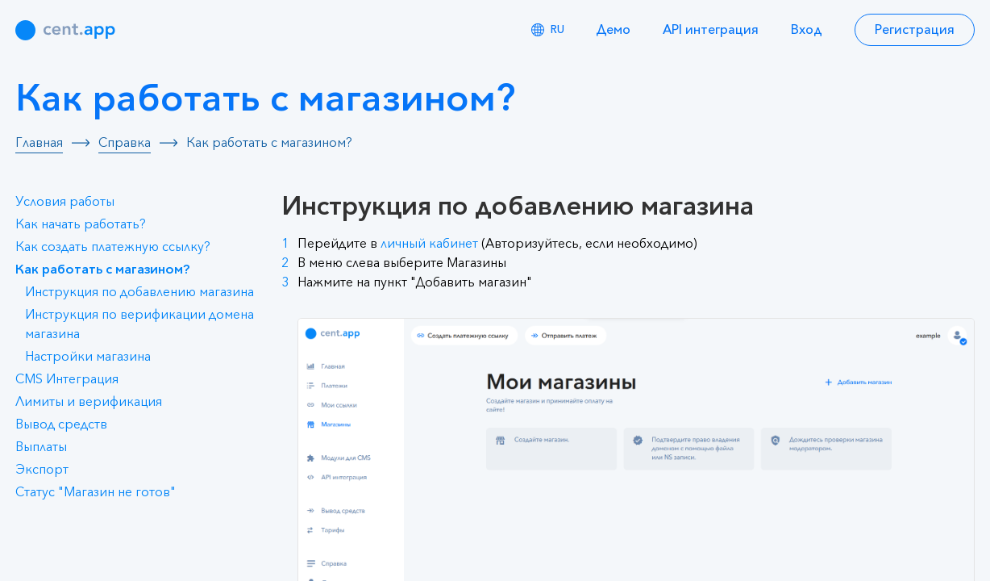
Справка (124, 143)
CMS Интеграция (67, 379)
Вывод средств (61, 424)
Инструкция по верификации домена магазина (139, 324)
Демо (613, 30)
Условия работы (64, 202)
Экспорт (42, 470)
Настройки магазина (88, 357)
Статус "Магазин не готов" (95, 492)
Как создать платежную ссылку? (112, 247)
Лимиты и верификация (88, 402)
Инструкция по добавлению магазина (139, 292)
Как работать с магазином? (102, 269)
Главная (39, 143)
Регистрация (915, 30)
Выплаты (41, 447)
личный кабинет (429, 244)
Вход (806, 30)
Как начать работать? (80, 224)
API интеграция (711, 30)
